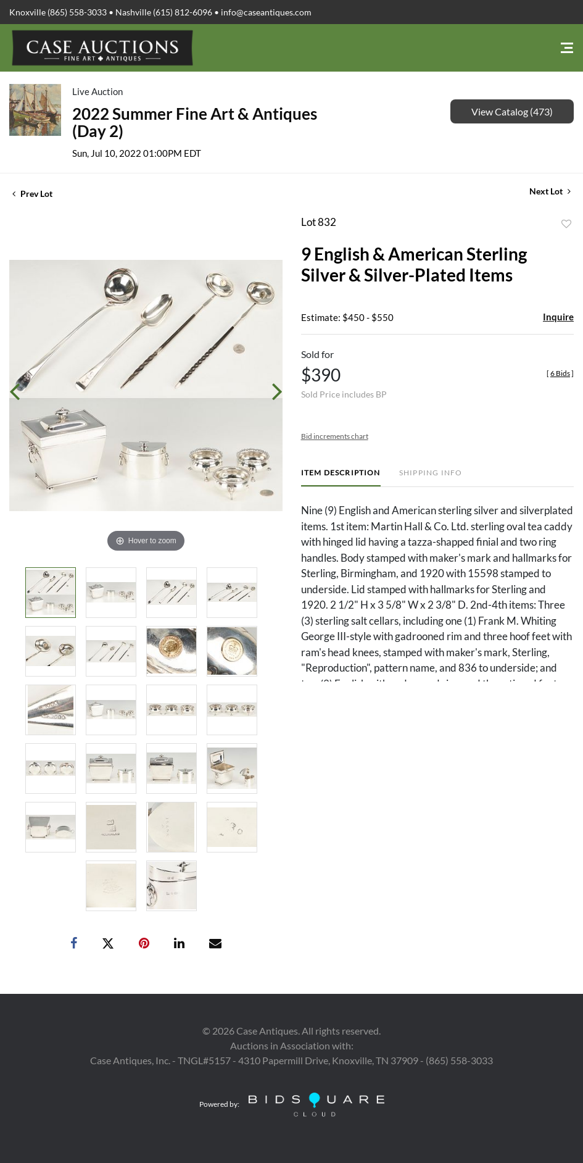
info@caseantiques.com (266, 12)
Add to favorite (566, 224)
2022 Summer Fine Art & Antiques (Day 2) (194, 122)
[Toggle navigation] (567, 48)
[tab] (341, 477)
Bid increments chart (334, 436)
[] (560, 373)
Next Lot (550, 191)
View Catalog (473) (512, 111)
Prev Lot (32, 193)
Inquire (558, 316)
